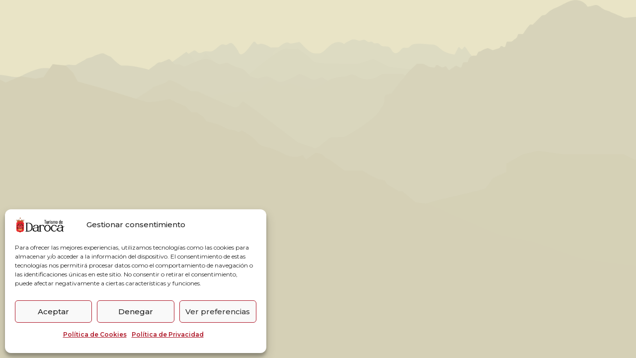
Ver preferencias (217, 311)
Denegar (135, 311)
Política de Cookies (95, 334)
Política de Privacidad (168, 334)
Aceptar (53, 311)
